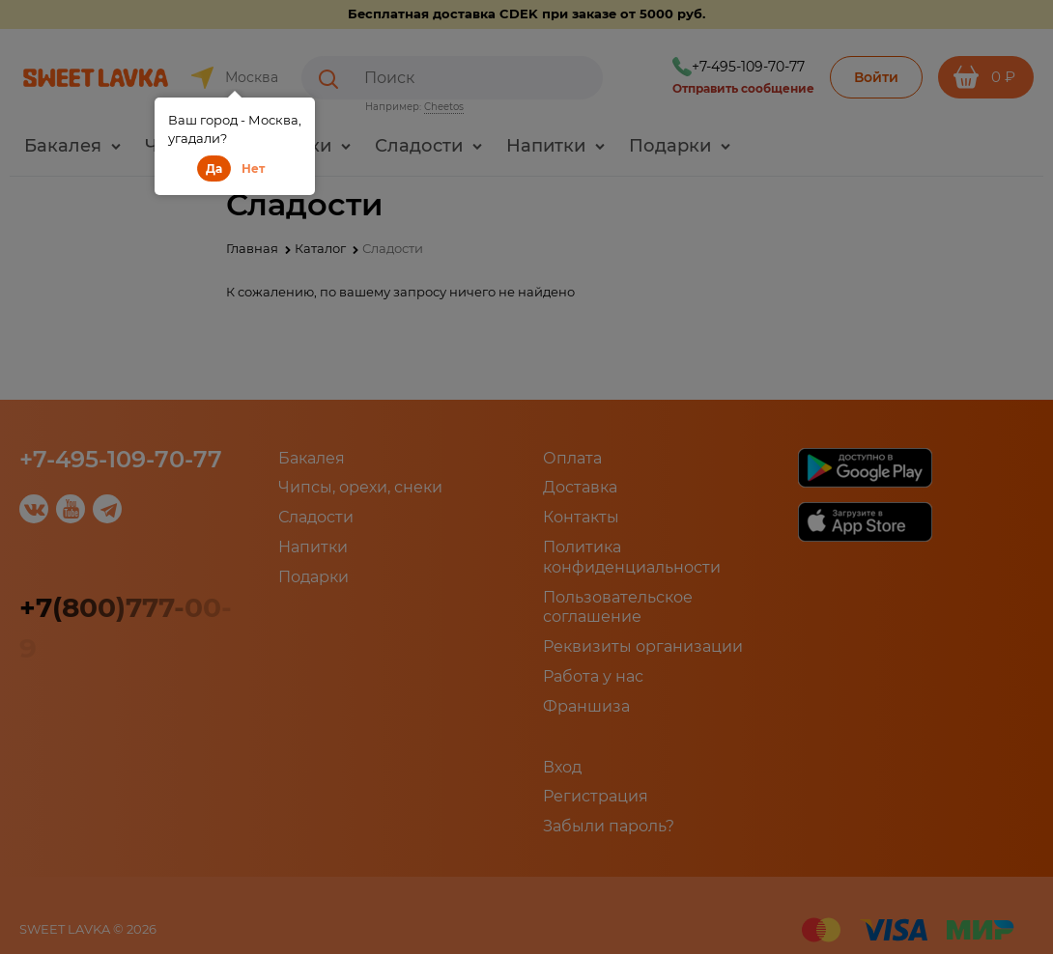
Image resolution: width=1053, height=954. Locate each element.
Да (214, 168)
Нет (253, 168)
